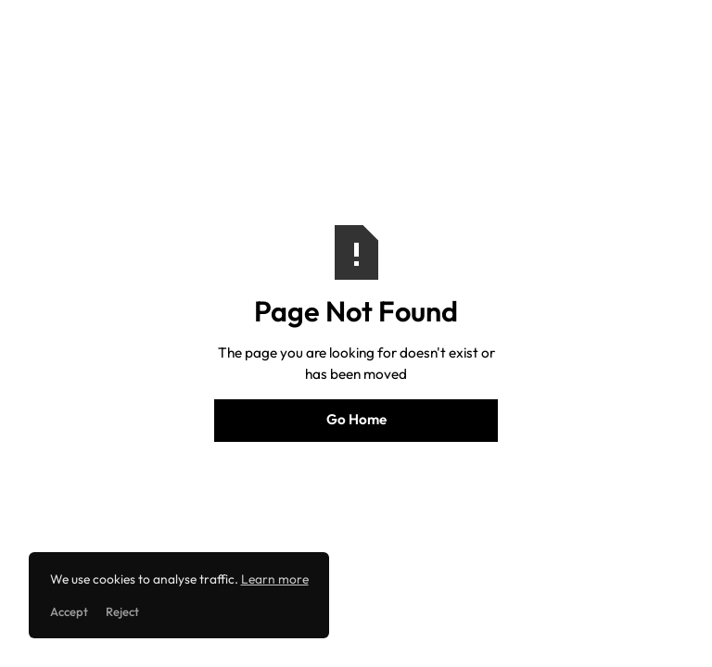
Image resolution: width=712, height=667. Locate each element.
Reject (122, 611)
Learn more (275, 579)
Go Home (356, 419)
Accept (69, 611)
